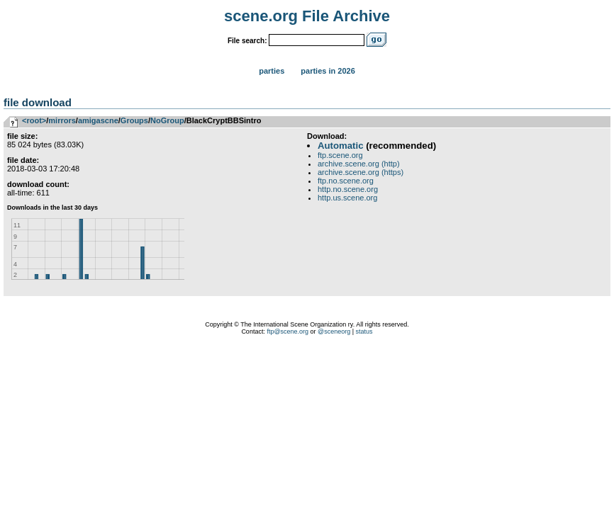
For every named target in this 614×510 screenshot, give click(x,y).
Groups (134, 120)
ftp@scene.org (287, 331)
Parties (271, 71)
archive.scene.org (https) (360, 172)
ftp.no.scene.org (346, 180)
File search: (247, 41)
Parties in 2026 (328, 71)
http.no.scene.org (348, 189)
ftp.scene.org (340, 155)
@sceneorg (334, 331)
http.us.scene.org (347, 197)
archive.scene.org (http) (359, 163)
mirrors (62, 120)
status (364, 331)
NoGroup (167, 120)
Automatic (340, 145)
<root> (34, 120)
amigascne (98, 120)
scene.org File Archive (307, 16)
